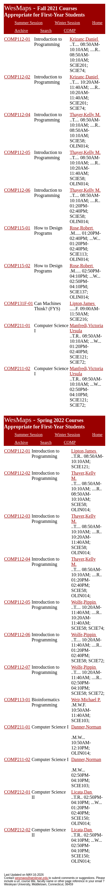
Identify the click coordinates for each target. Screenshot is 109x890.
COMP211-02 (17, 368)
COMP (70, 30)
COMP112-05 (17, 152)
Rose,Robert (82, 227)
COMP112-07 (17, 667)
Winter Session (67, 22)
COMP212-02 (17, 829)
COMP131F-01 (18, 303)
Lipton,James (83, 303)
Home (97, 22)
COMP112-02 (17, 76)
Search (45, 30)
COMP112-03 (17, 516)
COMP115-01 (17, 227)
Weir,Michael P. (86, 699)
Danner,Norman (86, 726)
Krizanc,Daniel (84, 39)
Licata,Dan (82, 791)
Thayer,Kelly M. (85, 114)
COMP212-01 (17, 791)
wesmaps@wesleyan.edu (32, 878)
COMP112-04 (17, 114)
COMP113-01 (17, 699)
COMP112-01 (17, 39)
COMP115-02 (17, 265)
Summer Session (28, 22)
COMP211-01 (17, 325)
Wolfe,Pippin (84, 602)
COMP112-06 (17, 190)
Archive (21, 30)
